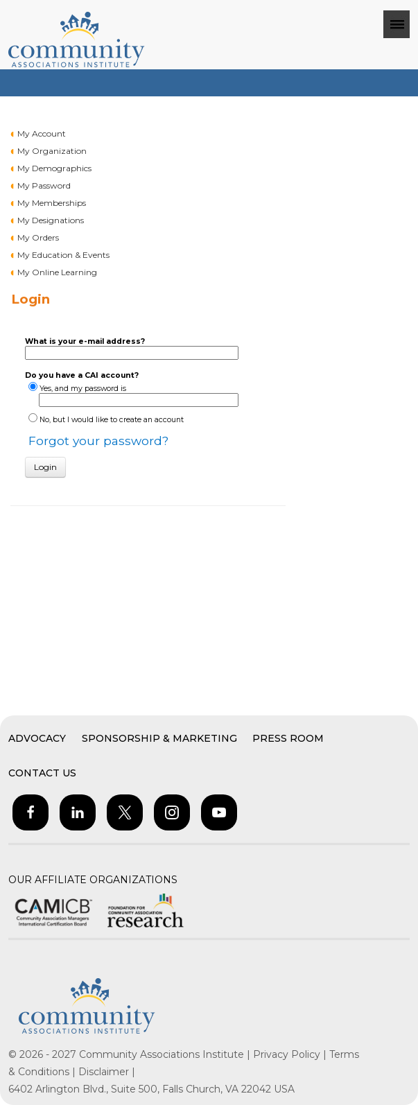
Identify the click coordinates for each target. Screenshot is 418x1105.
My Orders (38, 237)
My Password (44, 185)
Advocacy (37, 738)
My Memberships (51, 203)
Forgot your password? (98, 440)
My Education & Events (63, 255)
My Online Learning (57, 272)
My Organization (52, 151)
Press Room (288, 738)
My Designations (50, 220)
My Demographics (54, 168)
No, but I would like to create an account (112, 419)
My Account (41, 133)
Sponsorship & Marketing (159, 738)
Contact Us (42, 773)
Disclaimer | (106, 1071)
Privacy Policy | (291, 1054)
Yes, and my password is (83, 388)
